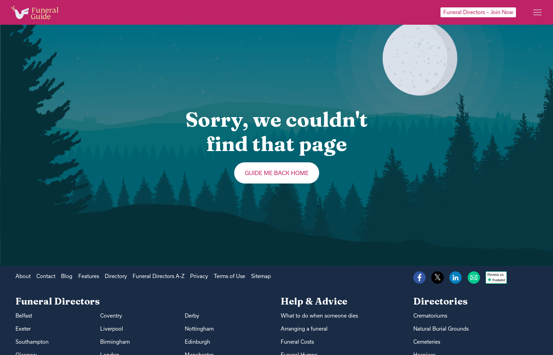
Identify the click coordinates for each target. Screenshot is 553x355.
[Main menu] (537, 12)
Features (88, 276)
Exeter (23, 329)
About (23, 276)
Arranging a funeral (304, 329)
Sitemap (261, 276)
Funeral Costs (297, 342)
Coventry (111, 316)
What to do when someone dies (319, 316)
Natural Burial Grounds (441, 329)
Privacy (199, 276)
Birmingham (115, 342)
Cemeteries (426, 342)
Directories (440, 301)
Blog (66, 276)
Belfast (24, 316)
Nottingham (199, 329)
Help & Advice (314, 301)
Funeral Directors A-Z (158, 276)
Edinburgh (197, 342)
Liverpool (111, 329)
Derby (192, 316)
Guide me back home (277, 173)
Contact (45, 276)
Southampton (32, 342)
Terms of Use (229, 276)
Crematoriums (430, 316)
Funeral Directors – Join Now (478, 12)
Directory (116, 276)
